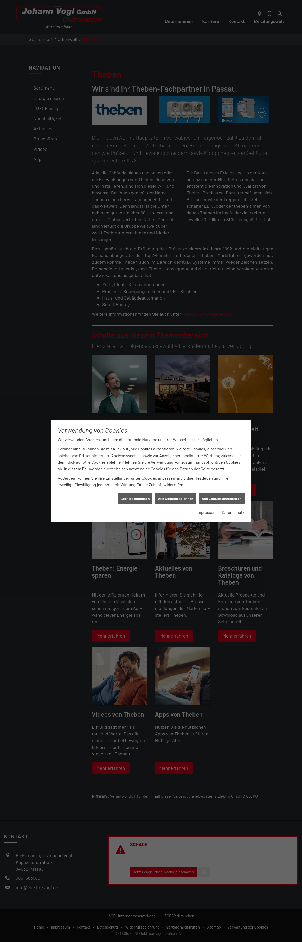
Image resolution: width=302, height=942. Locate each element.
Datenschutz (233, 497)
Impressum (206, 497)
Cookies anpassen (135, 483)
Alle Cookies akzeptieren (221, 483)
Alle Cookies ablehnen (175, 483)
